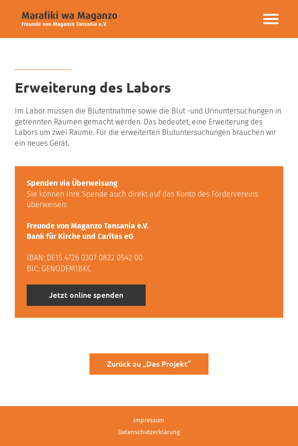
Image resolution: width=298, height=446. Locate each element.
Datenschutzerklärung (149, 432)
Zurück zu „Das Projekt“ (149, 364)
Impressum (148, 420)
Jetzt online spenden (86, 295)
